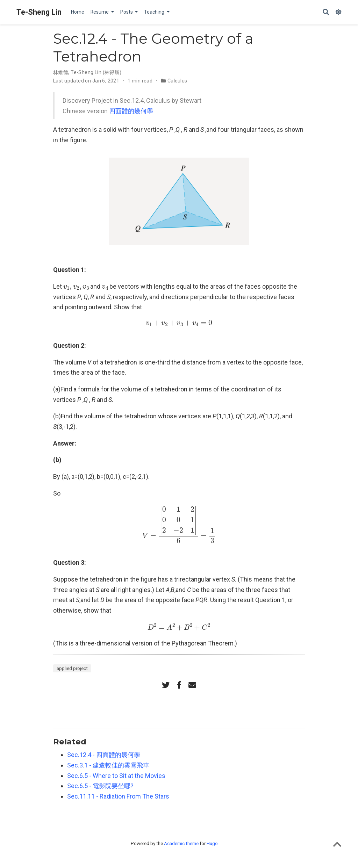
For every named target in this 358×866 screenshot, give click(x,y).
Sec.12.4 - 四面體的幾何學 (103, 754)
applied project (72, 668)
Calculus (177, 81)
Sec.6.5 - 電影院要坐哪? (100, 785)
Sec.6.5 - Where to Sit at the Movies (116, 775)
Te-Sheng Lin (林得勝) (96, 72)
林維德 (60, 72)
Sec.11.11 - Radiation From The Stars (118, 796)
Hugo (212, 843)
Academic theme (181, 843)
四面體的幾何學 (131, 111)
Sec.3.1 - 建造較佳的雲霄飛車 (108, 765)
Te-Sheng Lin (39, 12)
